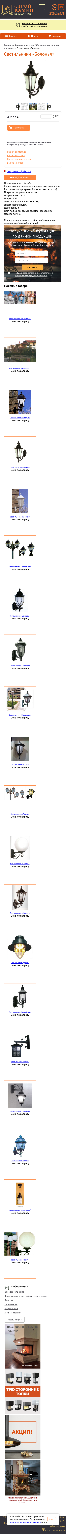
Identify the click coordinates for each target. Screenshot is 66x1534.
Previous (17, 106)
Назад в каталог (20, 177)
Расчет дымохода (16, 151)
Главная (8, 45)
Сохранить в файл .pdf (19, 171)
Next (48, 106)
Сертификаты (11, 1304)
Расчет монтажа (16, 155)
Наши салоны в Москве (55, 1530)
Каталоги (9, 1300)
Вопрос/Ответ (11, 1308)
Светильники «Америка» (19, 368)
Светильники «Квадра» (20, 1111)
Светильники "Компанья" (20, 1210)
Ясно (51, 1519)
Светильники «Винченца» (20, 715)
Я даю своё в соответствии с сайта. (31, 274)
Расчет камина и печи (19, 159)
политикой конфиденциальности (31, 275)
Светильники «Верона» (20, 665)
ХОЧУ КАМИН (57, 13)
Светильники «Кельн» (20, 1161)
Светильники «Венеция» (19, 616)
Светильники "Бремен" (20, 517)
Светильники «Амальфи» (20, 318)
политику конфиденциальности (25, 1522)
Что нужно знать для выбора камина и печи (26, 1296)
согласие (32, 273)
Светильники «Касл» (20, 1061)
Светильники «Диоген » (20, 913)
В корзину (19, 128)
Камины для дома (24, 45)
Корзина (55, 36)
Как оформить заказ (14, 1291)
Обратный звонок (57, 1526)
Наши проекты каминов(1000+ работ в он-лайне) (33, 25)
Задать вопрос (15, 1319)
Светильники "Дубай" (20, 962)
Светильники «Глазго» (19, 814)
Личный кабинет (13, 1312)
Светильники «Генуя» (20, 764)
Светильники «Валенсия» (20, 566)
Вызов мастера (15, 162)
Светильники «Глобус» (19, 863)
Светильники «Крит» (20, 1260)
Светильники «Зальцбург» (20, 1012)
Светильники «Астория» (20, 418)
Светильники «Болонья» (20, 467)
